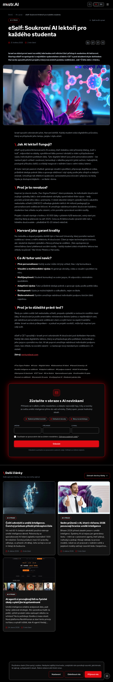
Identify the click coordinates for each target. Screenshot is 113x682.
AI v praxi (19, 15)
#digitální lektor (44, 365)
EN (101, 4)
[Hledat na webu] (89, 4)
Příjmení (46, 425)
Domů (10, 15)
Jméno (17, 425)
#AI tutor (34, 365)
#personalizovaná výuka (63, 373)
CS (96, 4)
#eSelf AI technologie (80, 369)
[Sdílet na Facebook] (98, 43)
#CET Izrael (38, 373)
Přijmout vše (93, 674)
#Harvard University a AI (78, 365)
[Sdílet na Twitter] (93, 43)
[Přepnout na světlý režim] (107, 676)
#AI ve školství (49, 373)
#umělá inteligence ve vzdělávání (26, 369)
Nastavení (56, 674)
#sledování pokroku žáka (72, 377)
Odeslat (56, 443)
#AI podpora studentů (63, 369)
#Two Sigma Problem (22, 365)
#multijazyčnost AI (55, 377)
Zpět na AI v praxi (97, 20)
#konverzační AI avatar (40, 377)
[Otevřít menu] (107, 4)
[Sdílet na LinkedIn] (88, 43)
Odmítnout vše (74, 674)
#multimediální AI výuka (81, 373)
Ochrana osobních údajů (68, 436)
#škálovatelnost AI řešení (60, 365)
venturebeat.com (29, 354)
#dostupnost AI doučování (24, 373)
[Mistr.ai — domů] (11, 4)
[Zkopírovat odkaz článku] (103, 43)
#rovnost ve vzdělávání (23, 377)
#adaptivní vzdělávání (47, 369)
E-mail (74, 425)
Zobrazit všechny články (97, 476)
